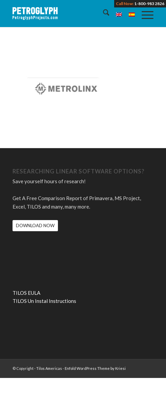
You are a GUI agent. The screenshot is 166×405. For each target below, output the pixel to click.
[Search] (102, 13)
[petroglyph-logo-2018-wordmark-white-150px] (69, 13)
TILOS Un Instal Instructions (44, 301)
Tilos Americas (49, 368)
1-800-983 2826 (149, 3)
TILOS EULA (26, 293)
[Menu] (144, 13)
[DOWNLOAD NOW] (35, 225)
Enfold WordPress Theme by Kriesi (95, 368)
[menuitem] (102, 13)
